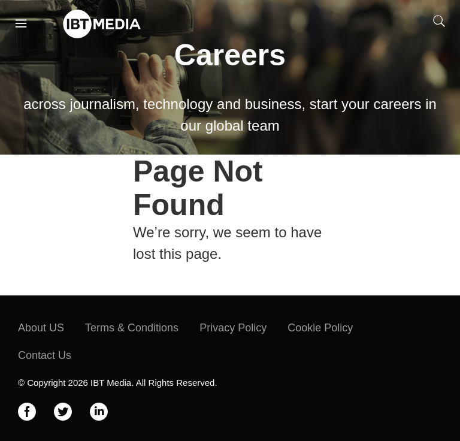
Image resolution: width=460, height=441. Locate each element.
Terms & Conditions (131, 328)
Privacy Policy (233, 328)
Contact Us (44, 355)
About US (41, 328)
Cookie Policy (320, 328)
